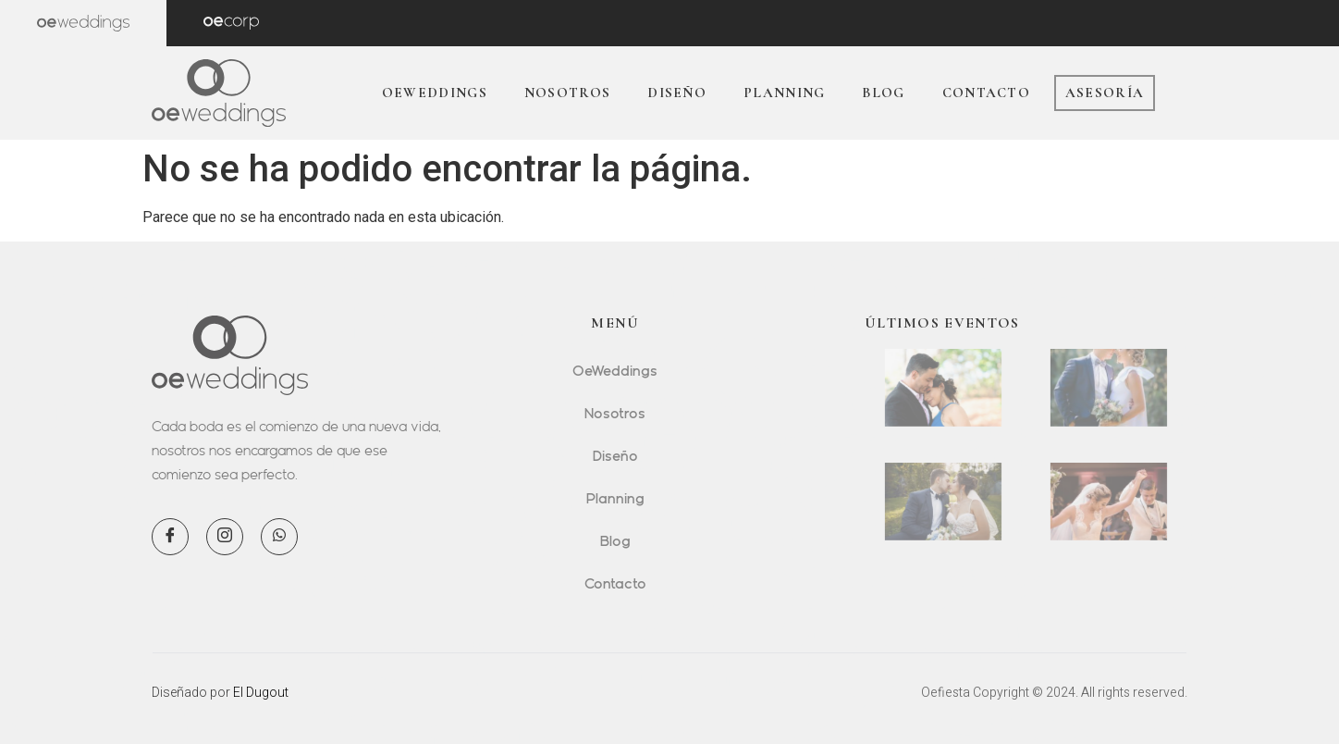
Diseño (676, 92)
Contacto (986, 92)
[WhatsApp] (279, 536)
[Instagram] (224, 536)
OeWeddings (434, 92)
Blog (883, 92)
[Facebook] (170, 536)
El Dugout (261, 692)
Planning (784, 92)
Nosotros (567, 92)
